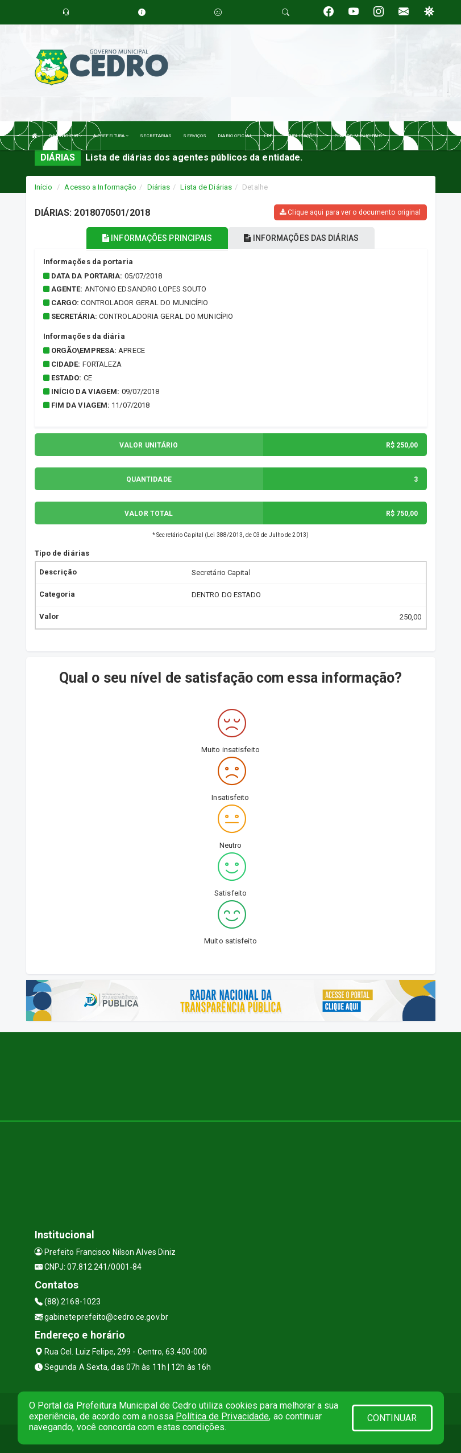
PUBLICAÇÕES (305, 135)
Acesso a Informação (100, 187)
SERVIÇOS (194, 135)
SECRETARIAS (156, 135)
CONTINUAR (392, 1418)
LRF (270, 135)
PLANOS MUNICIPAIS (358, 135)
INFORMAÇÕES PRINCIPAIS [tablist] (157, 238)
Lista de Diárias (206, 187)
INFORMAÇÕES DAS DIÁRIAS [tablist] (301, 238)
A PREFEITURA (110, 135)
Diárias (159, 187)
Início (44, 187)
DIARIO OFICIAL (235, 135)
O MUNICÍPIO (65, 135)
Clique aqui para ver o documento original (350, 212)
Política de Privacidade (222, 1416)
